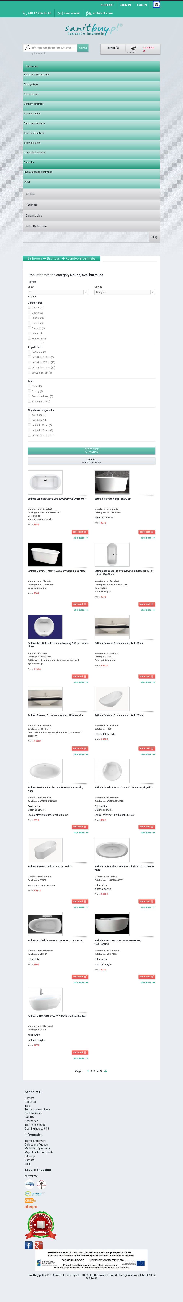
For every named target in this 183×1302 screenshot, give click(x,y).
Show (31, 287)
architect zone (103, 13)
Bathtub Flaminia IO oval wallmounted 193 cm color (55, 715)
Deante (37, 312)
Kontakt (107, 5)
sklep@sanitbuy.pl (129, 1275)
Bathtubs (29, 162)
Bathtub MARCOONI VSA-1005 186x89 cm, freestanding (118, 942)
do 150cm (39, 352)
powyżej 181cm (42, 372)
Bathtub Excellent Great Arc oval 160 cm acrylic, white (124, 787)
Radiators (32, 205)
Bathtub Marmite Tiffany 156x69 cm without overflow (56, 571)
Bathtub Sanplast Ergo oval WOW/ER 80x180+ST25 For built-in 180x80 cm (124, 573)
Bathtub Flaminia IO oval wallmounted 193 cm (119, 643)
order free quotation (92, 451)
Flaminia (38, 323)
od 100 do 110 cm (43, 435)
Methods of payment (37, 1148)
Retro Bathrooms (36, 226)
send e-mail (72, 13)
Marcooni (39, 338)
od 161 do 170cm (43, 362)
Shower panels (32, 142)
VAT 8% (29, 1117)
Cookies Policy (33, 1113)
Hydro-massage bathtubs (38, 172)
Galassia (38, 328)
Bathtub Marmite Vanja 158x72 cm (113, 498)
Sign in (125, 5)
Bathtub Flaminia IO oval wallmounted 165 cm (119, 715)
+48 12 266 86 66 (39, 13)
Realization (31, 1120)
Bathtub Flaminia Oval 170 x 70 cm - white (50, 866)
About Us (30, 1101)
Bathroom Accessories (36, 74)
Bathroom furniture (34, 123)
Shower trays (31, 94)
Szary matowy (41, 401)
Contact (29, 1098)
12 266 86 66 (37, 1124)
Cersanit (38, 307)
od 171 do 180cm (43, 367)
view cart (131, 53)
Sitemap (30, 1156)
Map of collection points (39, 1152)
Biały (37, 386)
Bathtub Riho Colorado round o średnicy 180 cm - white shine (58, 645)
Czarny (37, 391)
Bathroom (32, 66)
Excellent (38, 318)
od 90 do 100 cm (42, 430)
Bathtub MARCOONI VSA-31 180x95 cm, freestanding (57, 1016)
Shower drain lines (34, 133)
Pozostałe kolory (42, 396)
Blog (155, 237)
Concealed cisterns (34, 152)
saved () (113, 47)
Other (27, 181)
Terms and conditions (38, 1109)
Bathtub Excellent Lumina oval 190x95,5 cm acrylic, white (55, 789)
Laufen (37, 333)
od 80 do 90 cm (42, 425)
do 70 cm (38, 415)
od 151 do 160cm (43, 357)
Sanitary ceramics (34, 103)
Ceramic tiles (34, 215)
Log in (142, 5)
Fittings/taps (31, 84)
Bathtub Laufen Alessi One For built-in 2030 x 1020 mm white (124, 868)
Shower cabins (32, 113)
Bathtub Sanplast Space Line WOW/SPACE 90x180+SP (57, 498)
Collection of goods (36, 1144)
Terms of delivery (35, 1140)
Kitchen (30, 194)
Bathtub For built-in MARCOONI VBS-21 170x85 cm (55, 940)
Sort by (98, 287)
